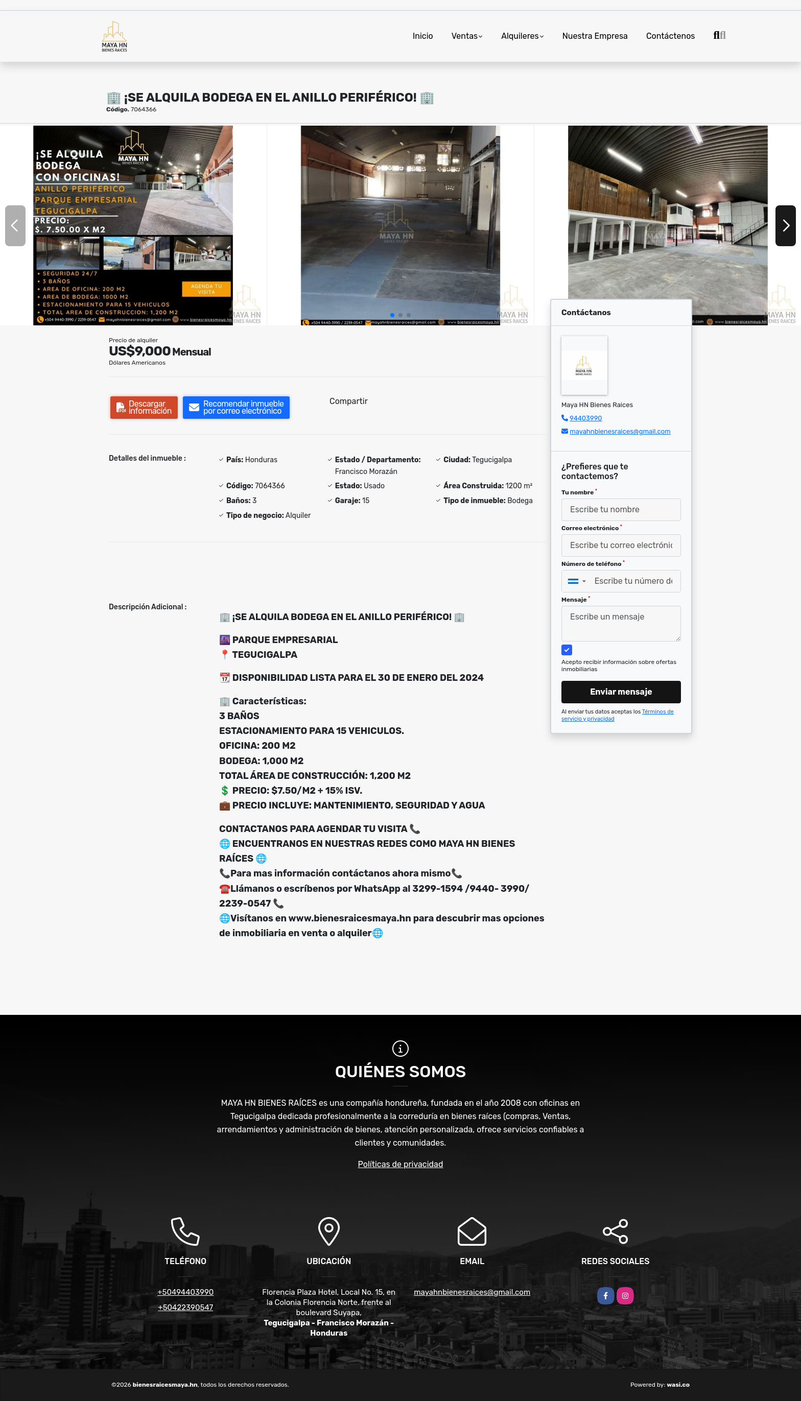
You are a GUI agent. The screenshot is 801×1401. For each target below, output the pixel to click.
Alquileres (520, 36)
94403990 (586, 418)
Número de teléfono (593, 564)
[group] (133, 225)
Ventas (465, 36)
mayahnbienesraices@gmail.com (620, 431)
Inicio (423, 36)
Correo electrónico (591, 528)
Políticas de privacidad (400, 1164)
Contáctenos (670, 36)
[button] (392, 315)
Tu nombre (579, 492)
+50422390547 (185, 1307)
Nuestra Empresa (595, 36)
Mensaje (575, 600)
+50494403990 (185, 1292)
